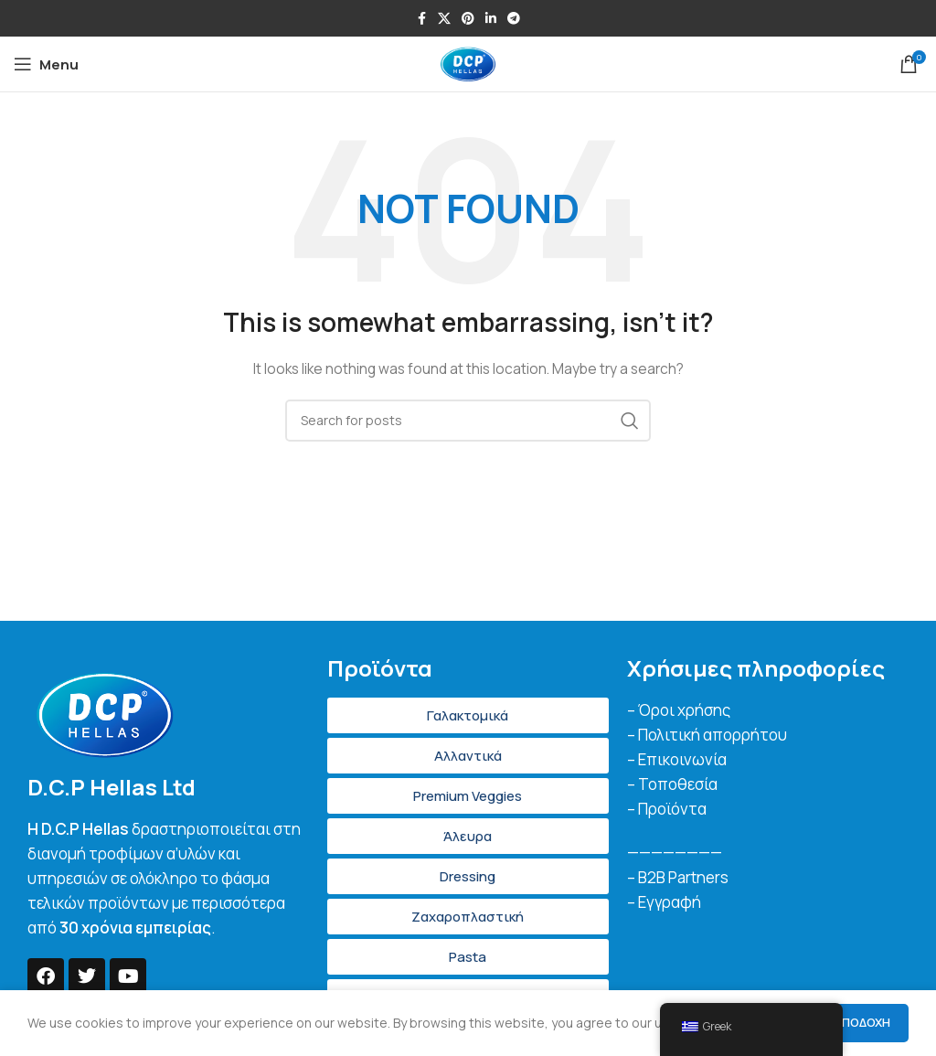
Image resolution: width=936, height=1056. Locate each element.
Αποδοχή (862, 1022)
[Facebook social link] (421, 18)
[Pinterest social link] (468, 18)
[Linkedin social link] (491, 18)
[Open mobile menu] (46, 64)
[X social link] (444, 18)
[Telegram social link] (514, 18)
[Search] (468, 421)
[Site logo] (468, 62)
